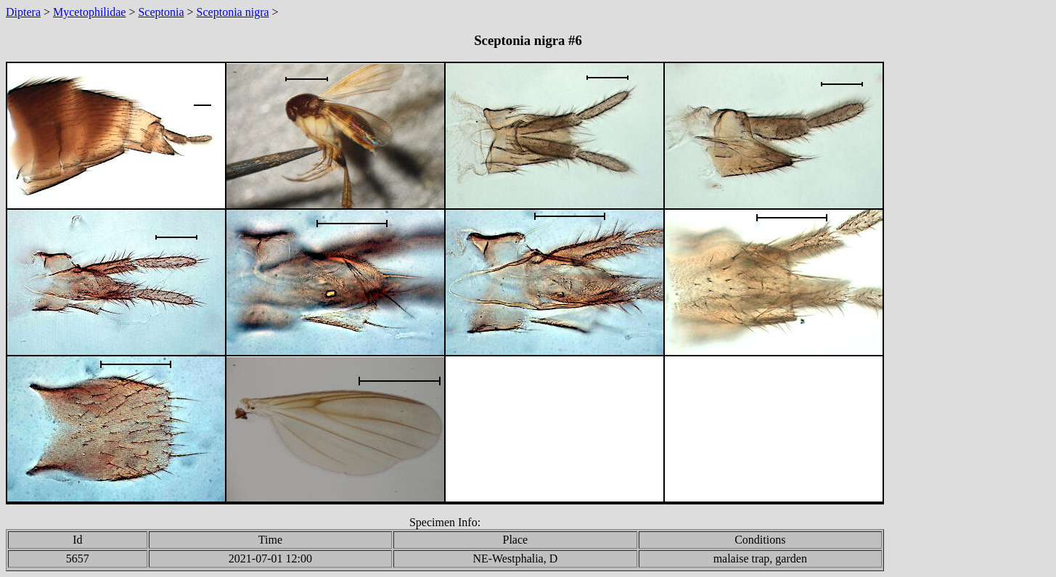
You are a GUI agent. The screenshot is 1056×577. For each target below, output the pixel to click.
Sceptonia (161, 12)
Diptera (23, 12)
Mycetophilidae (89, 12)
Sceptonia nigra (233, 12)
